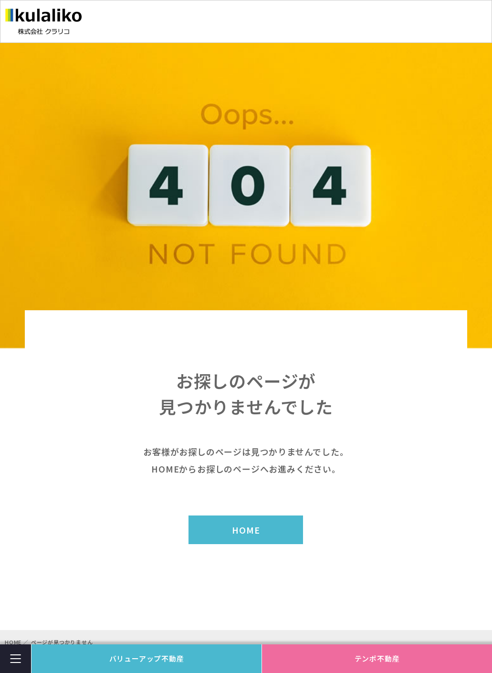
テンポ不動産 (377, 658)
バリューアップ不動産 (146, 658)
